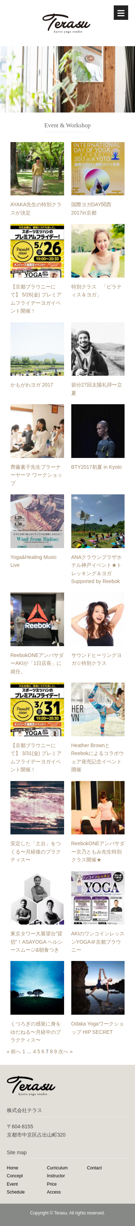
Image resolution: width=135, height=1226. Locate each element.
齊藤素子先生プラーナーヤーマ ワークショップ (36, 475)
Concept (15, 1175)
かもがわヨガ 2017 (31, 385)
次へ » (65, 1051)
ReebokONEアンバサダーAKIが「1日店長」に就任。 (37, 663)
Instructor (56, 1175)
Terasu (60, 1213)
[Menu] (121, 12)
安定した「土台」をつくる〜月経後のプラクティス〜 (35, 852)
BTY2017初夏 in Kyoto (96, 467)
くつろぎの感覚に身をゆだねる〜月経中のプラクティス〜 (35, 1032)
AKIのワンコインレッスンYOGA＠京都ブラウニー (98, 942)
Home (12, 1167)
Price (52, 1184)
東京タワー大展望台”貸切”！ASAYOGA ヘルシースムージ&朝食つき (36, 942)
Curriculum (57, 1167)
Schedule (16, 1192)
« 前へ (14, 1051)
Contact (94, 1167)
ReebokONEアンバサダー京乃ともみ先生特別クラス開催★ (98, 852)
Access (54, 1192)
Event (12, 1184)
